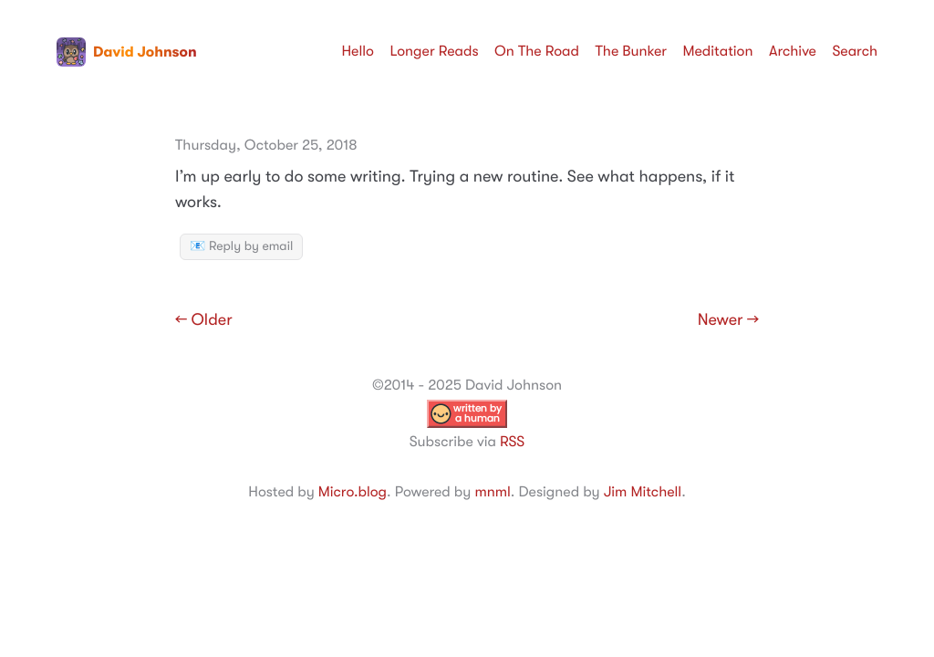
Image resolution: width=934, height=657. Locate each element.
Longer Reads (433, 51)
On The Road (536, 51)
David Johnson (127, 52)
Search (854, 51)
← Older (204, 320)
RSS (512, 441)
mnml (492, 492)
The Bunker (631, 51)
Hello (357, 51)
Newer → (728, 320)
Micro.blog (352, 492)
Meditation (718, 51)
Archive (792, 51)
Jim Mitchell (642, 492)
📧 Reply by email (241, 246)
